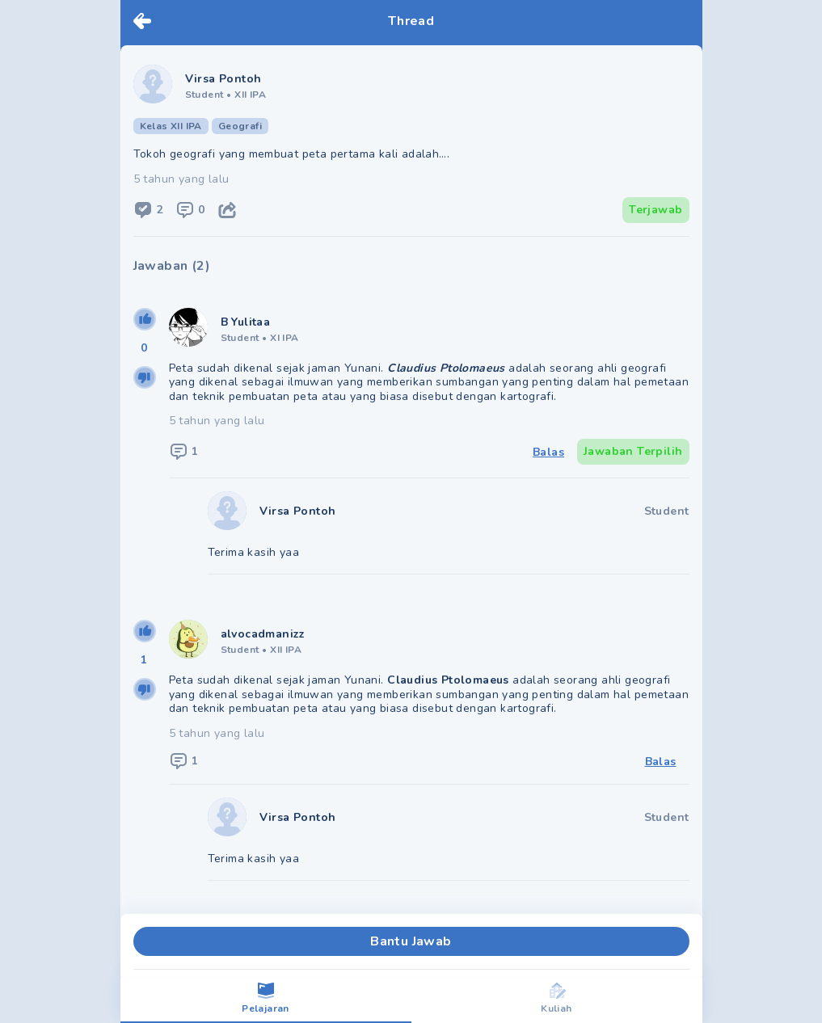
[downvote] (144, 377)
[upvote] (144, 319)
